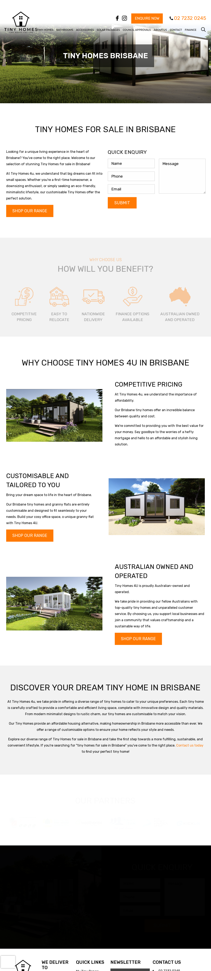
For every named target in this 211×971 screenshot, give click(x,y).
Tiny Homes (45, 29)
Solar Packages (108, 29)
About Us (160, 29)
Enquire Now (147, 18)
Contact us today (189, 745)
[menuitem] (45, 26)
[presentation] (8, 962)
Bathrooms (64, 29)
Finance (190, 29)
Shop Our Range (29, 210)
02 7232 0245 (190, 18)
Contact (176, 29)
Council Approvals (137, 29)
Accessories (85, 29)
